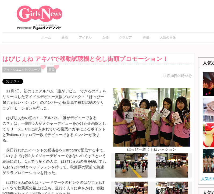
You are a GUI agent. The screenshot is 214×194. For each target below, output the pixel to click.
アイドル (85, 37)
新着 (65, 37)
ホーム (46, 37)
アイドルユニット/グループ (22, 69)
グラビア (125, 37)
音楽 (52, 69)
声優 (146, 37)
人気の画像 (168, 37)
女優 (105, 37)
